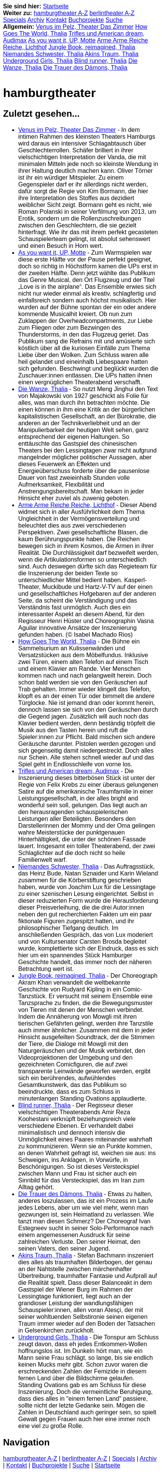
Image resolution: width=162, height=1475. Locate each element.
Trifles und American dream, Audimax (68, 771)
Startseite (56, 6)
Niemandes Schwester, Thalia (43, 54)
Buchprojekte (86, 20)
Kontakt (56, 20)
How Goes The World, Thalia (57, 641)
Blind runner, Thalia (100, 61)
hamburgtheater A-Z (61, 13)
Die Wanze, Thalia (43, 389)
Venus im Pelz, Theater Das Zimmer (84, 26)
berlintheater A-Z (111, 13)
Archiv (35, 20)
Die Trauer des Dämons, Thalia (85, 67)
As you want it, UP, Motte (62, 40)
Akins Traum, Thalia (111, 54)
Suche (114, 20)
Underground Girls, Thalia (38, 61)
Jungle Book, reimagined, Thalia (91, 47)
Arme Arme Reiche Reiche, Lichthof (66, 505)
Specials (14, 20)
